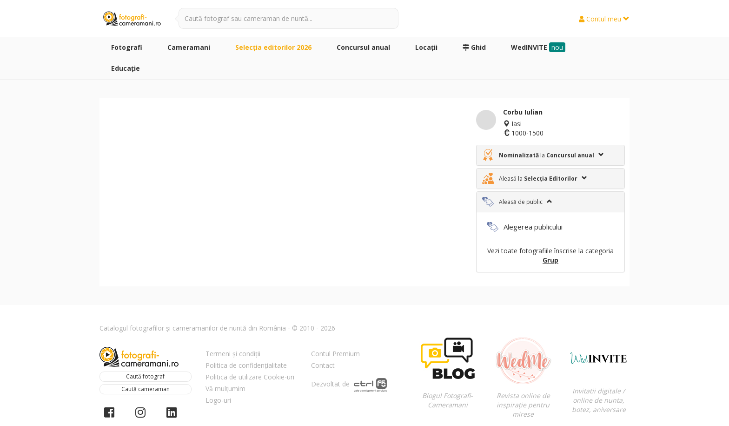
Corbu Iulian (523, 112)
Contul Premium (335, 353)
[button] (550, 155)
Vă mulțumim (225, 388)
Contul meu (604, 18)
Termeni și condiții (232, 353)
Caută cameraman (145, 389)
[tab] (550, 155)
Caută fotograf (145, 376)
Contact (323, 365)
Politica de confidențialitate (246, 365)
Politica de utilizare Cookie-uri (249, 376)
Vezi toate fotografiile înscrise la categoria (550, 255)
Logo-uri (218, 400)
